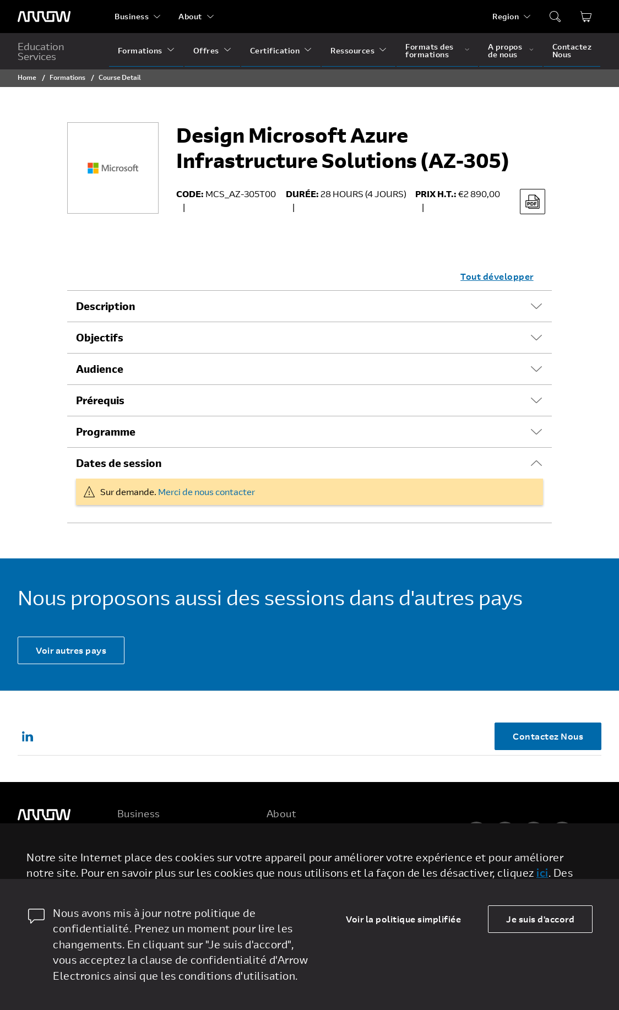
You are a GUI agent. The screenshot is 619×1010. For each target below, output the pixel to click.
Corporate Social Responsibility (328, 877)
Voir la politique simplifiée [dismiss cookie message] (403, 919)
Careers (282, 856)
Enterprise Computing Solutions (179, 856)
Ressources (352, 50)
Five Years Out (295, 835)
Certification (275, 50)
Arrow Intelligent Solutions (169, 877)
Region (505, 16)
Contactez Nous (572, 50)
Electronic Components (162, 835)
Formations (140, 50)
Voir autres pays (71, 650)
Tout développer (497, 276)
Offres (206, 50)
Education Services (41, 51)
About (190, 16)
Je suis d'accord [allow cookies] (540, 919)
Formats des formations (429, 50)
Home (27, 77)
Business (132, 16)
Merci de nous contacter (206, 491)
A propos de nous (505, 50)
